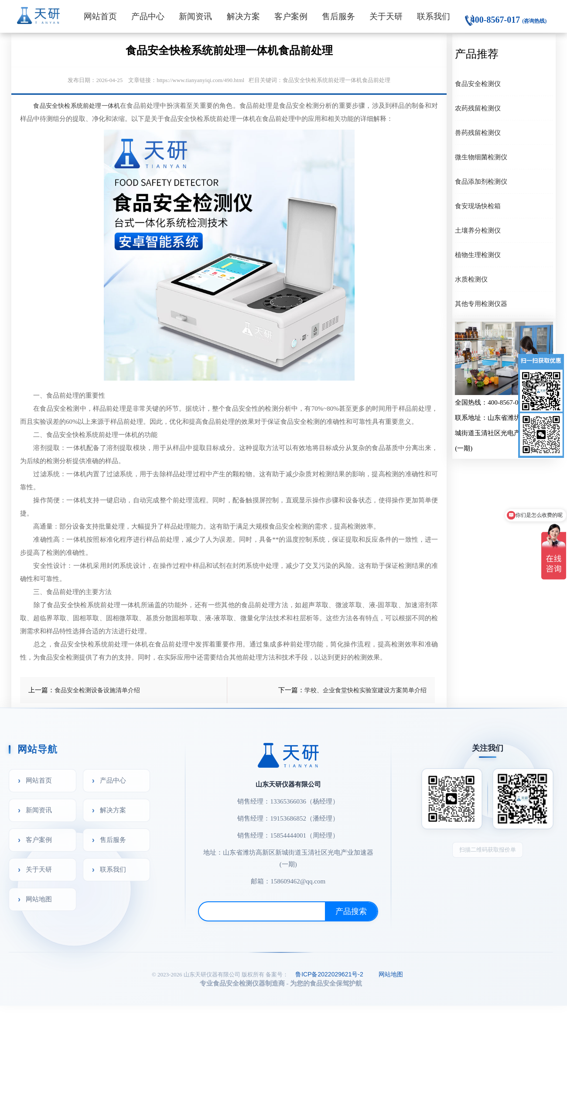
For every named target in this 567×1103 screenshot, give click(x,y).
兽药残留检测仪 (478, 132)
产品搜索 (351, 911)
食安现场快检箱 (478, 206)
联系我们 (433, 16)
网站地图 (39, 899)
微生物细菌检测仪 (481, 157)
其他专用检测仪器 (481, 303)
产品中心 (147, 16)
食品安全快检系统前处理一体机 (76, 105)
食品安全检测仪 (478, 83)
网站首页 (100, 16)
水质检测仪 (471, 279)
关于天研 (386, 16)
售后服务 (338, 16)
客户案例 (290, 16)
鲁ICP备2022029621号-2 (329, 974)
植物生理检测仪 (478, 254)
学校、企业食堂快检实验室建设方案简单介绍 (365, 690)
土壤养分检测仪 (478, 230)
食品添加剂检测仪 (481, 181)
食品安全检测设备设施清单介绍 (97, 690)
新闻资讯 (195, 16)
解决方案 (243, 16)
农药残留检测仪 (478, 108)
